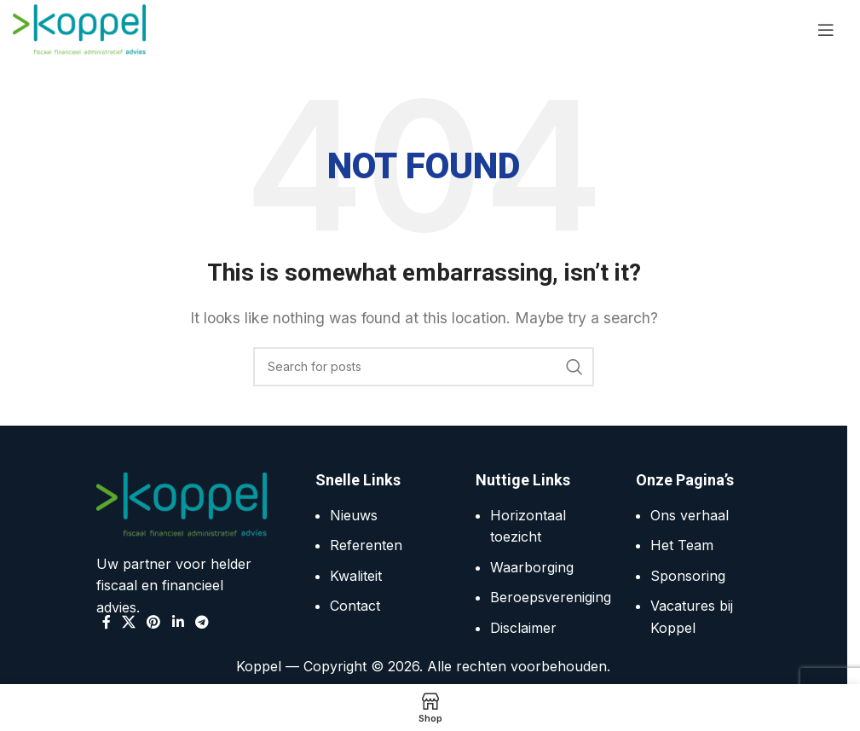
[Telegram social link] (201, 622)
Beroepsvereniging (550, 597)
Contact (355, 605)
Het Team (681, 545)
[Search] (423, 366)
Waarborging (532, 567)
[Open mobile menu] (826, 30)
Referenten (366, 545)
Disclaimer (523, 627)
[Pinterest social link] (153, 622)
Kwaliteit (356, 575)
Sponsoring (687, 575)
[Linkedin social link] (177, 622)
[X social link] (129, 622)
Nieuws (354, 515)
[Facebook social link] (106, 622)
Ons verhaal (689, 515)
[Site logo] (79, 28)
